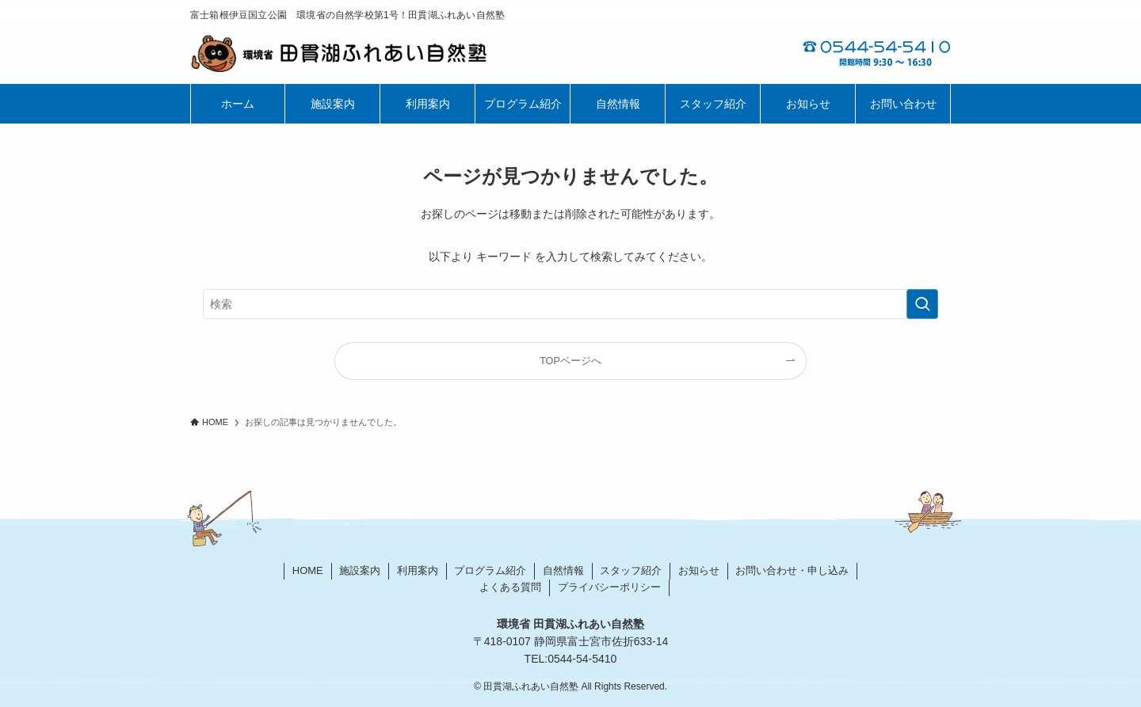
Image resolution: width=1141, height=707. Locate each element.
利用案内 (417, 570)
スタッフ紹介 (631, 570)
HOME (307, 570)
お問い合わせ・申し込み (792, 570)
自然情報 (563, 570)
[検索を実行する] (922, 304)
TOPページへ (570, 361)
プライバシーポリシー (609, 587)
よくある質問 (510, 587)
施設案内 (359, 570)
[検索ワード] (570, 304)
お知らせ (698, 570)
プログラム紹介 (490, 570)
